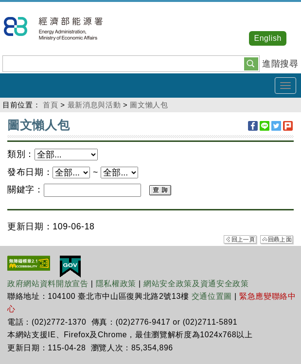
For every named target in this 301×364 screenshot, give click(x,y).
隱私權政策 (116, 283)
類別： (21, 154)
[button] (251, 63)
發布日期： (30, 172)
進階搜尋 (280, 64)
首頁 (50, 105)
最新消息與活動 (94, 105)
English (268, 38)
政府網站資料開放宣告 (48, 283)
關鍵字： (25, 189)
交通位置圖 (212, 296)
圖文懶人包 (149, 105)
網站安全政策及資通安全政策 (196, 283)
